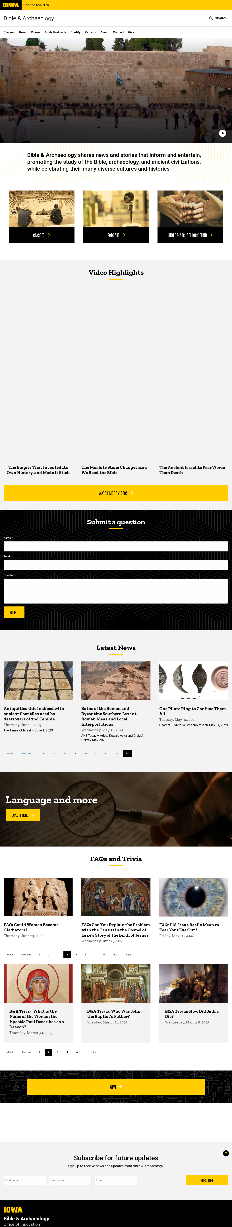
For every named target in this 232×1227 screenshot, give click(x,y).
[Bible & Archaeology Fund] (190, 209)
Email (7, 556)
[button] (218, 18)
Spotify (75, 32)
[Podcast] (116, 209)
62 (118, 753)
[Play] (222, 133)
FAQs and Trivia (116, 858)
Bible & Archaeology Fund (190, 235)
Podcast (116, 235)
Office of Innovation (36, 5)
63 (129, 754)
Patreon (90, 32)
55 (45, 753)
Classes (9, 32)
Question (9, 575)
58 (76, 753)
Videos (35, 32)
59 (87, 753)
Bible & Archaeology (29, 18)
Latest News (116, 647)
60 (97, 753)
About (104, 32)
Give (131, 32)
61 (107, 753)
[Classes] (41, 209)
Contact (118, 32)
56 (55, 753)
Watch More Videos (116, 493)
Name (7, 538)
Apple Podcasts (55, 32)
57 (66, 753)
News (23, 32)
